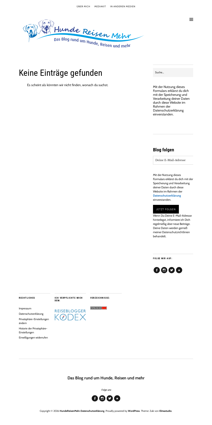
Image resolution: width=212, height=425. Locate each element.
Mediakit (100, 6)
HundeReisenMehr (70, 410)
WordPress (134, 410)
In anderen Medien (122, 6)
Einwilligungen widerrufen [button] (33, 337)
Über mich (83, 6)
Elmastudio (165, 410)
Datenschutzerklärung (168, 110)
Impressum (25, 308)
